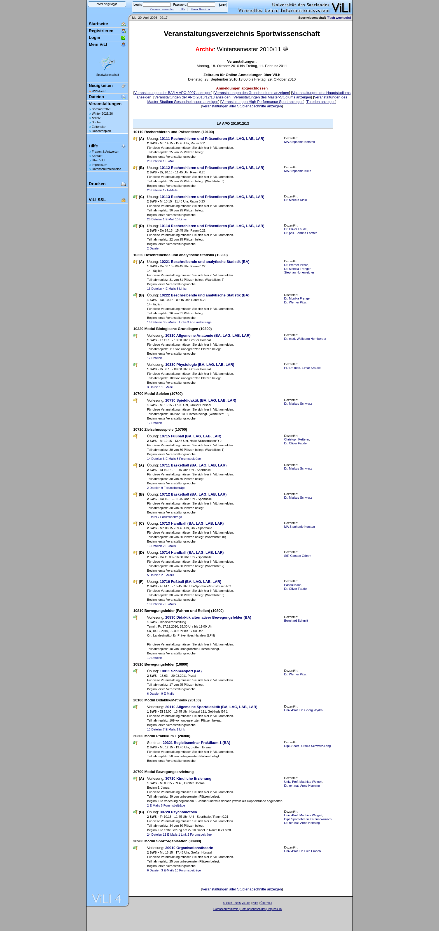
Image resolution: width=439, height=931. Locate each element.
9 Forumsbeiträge (173, 487)
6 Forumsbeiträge (173, 805)
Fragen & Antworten (105, 151)
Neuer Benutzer (200, 9)
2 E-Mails (169, 546)
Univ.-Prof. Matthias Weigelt (303, 781)
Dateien (96, 96)
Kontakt (97, 155)
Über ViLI (98, 160)
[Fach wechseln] (339, 17)
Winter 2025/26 (102, 113)
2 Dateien (153, 248)
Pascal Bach (292, 584)
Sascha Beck (253, 912)
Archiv (96, 117)
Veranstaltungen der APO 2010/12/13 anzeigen (192, 97)
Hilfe (182, 9)
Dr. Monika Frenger (297, 268)
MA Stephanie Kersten (299, 141)
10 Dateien (154, 604)
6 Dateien (153, 693)
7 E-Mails (169, 604)
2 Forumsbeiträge (200, 834)
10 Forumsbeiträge (188, 870)
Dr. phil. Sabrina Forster (300, 233)
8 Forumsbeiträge (189, 458)
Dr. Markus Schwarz (298, 403)
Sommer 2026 (101, 109)
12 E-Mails (170, 190)
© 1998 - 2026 (232, 902)
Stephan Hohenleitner (299, 272)
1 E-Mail (168, 161)
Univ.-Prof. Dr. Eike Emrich (302, 851)
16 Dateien (154, 288)
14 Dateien (154, 458)
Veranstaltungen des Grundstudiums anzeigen (251, 93)
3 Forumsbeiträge (199, 322)
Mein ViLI (98, 44)
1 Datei (152, 516)
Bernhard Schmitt (296, 620)
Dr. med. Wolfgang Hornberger (305, 338)
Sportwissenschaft (107, 74)
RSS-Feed (99, 91)
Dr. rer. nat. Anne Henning (302, 785)
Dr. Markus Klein (295, 200)
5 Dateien (153, 575)
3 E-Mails (169, 322)
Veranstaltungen (105, 103)
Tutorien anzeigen (321, 102)
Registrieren (101, 30)
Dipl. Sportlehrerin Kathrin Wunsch (307, 819)
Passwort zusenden (162, 9)
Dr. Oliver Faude (295, 229)
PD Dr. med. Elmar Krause (302, 367)
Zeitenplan (99, 126)
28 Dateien (154, 219)
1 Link (181, 729)
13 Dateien (154, 546)
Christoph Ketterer (296, 439)
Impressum (99, 164)
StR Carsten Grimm (297, 555)
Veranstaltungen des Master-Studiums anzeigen (272, 97)
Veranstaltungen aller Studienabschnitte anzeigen (242, 106)
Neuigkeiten (101, 85)
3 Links (181, 288)
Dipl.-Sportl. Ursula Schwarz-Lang (307, 746)
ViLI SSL (97, 199)
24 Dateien (154, 834)
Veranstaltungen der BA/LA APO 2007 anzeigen (172, 93)
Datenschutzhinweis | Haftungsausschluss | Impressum (247, 909)
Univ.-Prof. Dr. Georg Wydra (303, 710)
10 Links (180, 219)
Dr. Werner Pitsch (296, 265)
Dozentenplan (101, 131)
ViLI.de (246, 902)
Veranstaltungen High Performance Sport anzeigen (262, 102)
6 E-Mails (169, 458)
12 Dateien (154, 358)
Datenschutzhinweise (106, 169)
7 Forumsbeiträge (170, 516)
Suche (96, 122)
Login (94, 37)
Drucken (97, 183)
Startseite (98, 23)
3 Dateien (153, 387)
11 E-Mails (170, 834)
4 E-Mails (169, 288)
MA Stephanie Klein (297, 171)
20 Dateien (154, 161)
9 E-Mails (167, 693)
